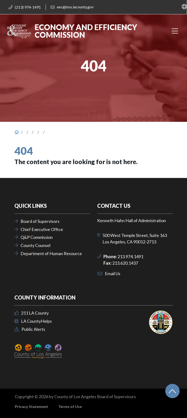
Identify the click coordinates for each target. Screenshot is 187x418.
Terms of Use (70, 406)
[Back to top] (172, 391)
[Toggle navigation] (175, 31)
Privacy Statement (31, 406)
